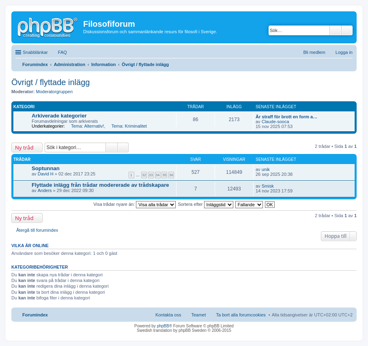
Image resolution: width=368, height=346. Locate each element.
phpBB (163, 326)
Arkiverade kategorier (59, 116)
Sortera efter (205, 204)
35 (164, 175)
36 (171, 175)
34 (158, 175)
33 (151, 175)
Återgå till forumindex (37, 230)
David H (46, 173)
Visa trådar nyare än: (134, 204)
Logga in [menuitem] (344, 52)
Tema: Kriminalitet (128, 126)
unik (266, 169)
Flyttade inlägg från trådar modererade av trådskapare (100, 185)
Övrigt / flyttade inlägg (50, 82)
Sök (335, 30)
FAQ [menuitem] (62, 52)
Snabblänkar (35, 52)
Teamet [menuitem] (198, 314)
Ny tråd (24, 147)
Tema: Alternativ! (87, 126)
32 (144, 175)
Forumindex (35, 314)
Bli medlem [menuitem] (314, 52)
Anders (45, 190)
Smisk (268, 186)
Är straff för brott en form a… (286, 116)
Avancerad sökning (347, 30)
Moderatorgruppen (54, 91)
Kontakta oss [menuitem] (168, 314)
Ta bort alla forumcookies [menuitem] (241, 314)
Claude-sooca (275, 121)
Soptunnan (46, 168)
